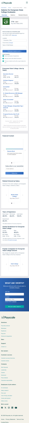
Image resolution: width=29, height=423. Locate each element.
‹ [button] (3, 150)
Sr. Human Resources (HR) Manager (13, 93)
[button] (4, 15)
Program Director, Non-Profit (11, 114)
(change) (11, 42)
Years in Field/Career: (7, 45)
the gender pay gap (12, 240)
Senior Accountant (8, 99)
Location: (4, 38)
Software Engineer (8, 80)
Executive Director (8, 74)
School (9, 7)
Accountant (6, 86)
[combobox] (14, 40)
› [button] (25, 150)
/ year (16, 21)
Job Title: (7, 291)
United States (3, 7)
